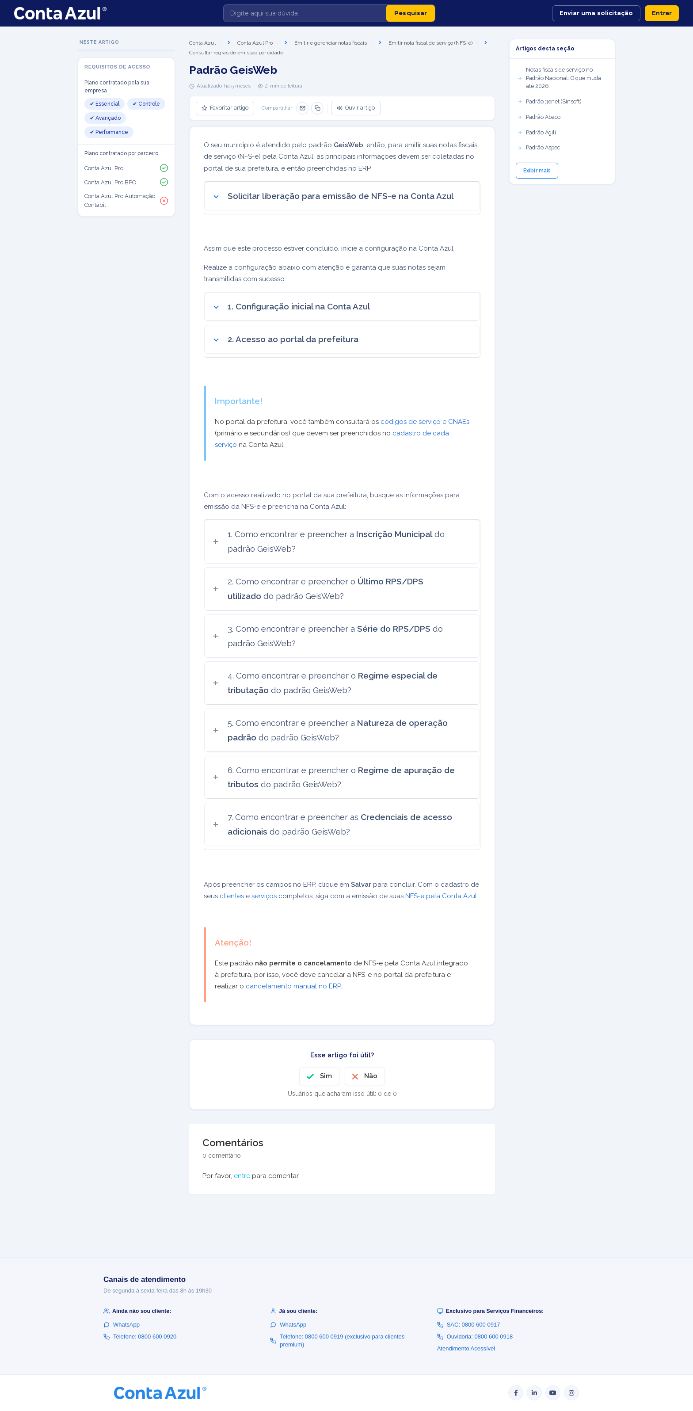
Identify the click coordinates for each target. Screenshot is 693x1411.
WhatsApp (121, 1324)
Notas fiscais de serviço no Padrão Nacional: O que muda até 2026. (559, 78)
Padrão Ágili (536, 132)
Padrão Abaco (538, 117)
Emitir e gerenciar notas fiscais (330, 43)
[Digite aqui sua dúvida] (305, 13)
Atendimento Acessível (466, 1348)
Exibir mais (537, 171)
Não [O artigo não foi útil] (370, 1076)
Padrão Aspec (538, 147)
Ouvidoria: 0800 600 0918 (475, 1336)
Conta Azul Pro (255, 43)
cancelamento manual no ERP (293, 986)
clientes (232, 896)
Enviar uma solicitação (596, 12)
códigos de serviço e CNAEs (425, 422)
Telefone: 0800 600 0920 (139, 1336)
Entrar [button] (662, 12)
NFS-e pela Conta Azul (441, 896)
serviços (264, 896)
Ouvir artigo (356, 107)
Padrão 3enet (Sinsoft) (549, 101)
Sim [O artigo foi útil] (326, 1076)
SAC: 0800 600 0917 (468, 1324)
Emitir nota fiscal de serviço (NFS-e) (430, 43)
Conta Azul (202, 43)
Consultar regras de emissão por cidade (236, 53)
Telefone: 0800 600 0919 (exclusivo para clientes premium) (337, 1340)
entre (242, 1176)
